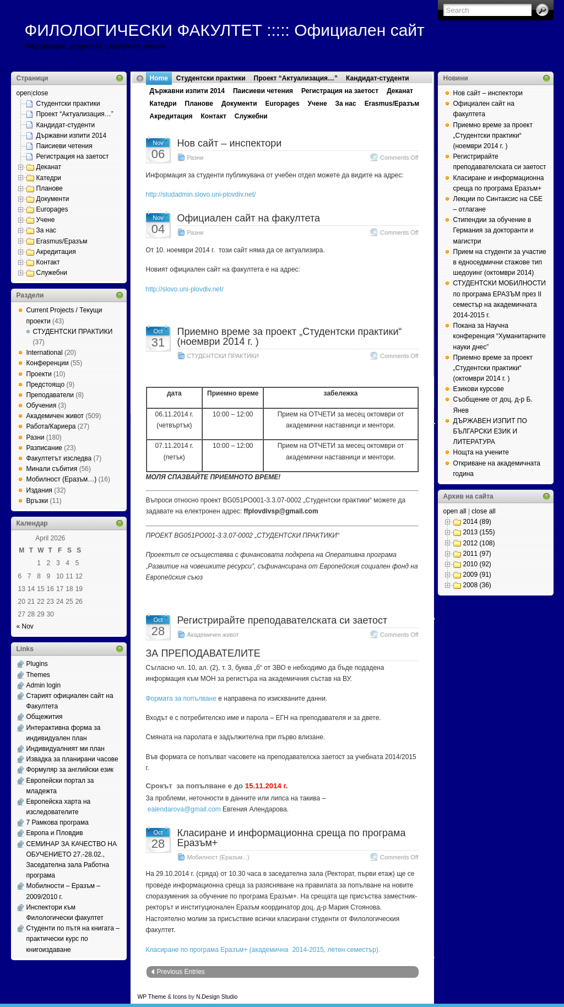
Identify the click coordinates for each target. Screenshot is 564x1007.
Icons (180, 997)
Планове (49, 188)
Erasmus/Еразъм (62, 241)
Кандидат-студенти (65, 125)
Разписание (44, 448)
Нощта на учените (481, 452)
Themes (38, 675)
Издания (39, 490)
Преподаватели (50, 395)
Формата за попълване (181, 698)
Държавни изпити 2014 (71, 135)
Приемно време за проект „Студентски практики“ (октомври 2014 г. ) (493, 368)
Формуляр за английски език (70, 769)
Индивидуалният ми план (65, 748)
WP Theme (152, 997)
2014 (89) (477, 522)
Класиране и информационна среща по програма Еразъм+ (291, 837)
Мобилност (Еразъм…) (61, 479)
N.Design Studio (216, 997)
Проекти (39, 374)
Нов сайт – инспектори (229, 143)
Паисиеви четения (64, 146)
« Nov (25, 626)
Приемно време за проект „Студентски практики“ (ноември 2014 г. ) (289, 336)
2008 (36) (477, 585)
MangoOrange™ (301, 997)
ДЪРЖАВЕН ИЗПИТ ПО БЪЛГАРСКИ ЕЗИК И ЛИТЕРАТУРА (490, 431)
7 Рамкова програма (57, 822)
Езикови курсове (478, 389)
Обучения (41, 405)
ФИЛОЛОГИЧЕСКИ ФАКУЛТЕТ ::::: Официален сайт (225, 30)
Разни (35, 437)
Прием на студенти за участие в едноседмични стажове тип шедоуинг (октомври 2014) (499, 262)
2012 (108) (479, 543)
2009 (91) (477, 574)
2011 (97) (477, 553)
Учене (45, 220)
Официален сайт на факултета (248, 218)
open (24, 93)
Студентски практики (68, 103)
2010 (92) (477, 564)
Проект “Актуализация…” (74, 114)
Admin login (43, 685)
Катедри (49, 178)
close (40, 93)
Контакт (48, 262)
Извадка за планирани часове (72, 759)
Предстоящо (45, 384)
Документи (52, 199)
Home (159, 78)
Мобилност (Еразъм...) (218, 857)
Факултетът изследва (59, 458)
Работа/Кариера (51, 426)
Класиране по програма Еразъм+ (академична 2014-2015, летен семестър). (263, 950)
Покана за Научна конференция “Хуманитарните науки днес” (499, 336)
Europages (52, 209)
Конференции (47, 363)
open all (455, 511)
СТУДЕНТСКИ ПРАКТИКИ (73, 331)
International (44, 352)
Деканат (49, 167)
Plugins (37, 664)
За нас (46, 230)
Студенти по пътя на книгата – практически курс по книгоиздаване (73, 938)
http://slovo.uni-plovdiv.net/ (185, 289)
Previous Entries (181, 972)
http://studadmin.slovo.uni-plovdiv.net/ (201, 194)
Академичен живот (55, 416)
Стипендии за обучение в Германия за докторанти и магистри (493, 230)
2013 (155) (479, 532)
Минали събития (52, 469)
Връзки (37, 501)
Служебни (52, 273)
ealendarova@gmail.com (184, 809)
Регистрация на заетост (72, 156)
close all (483, 511)
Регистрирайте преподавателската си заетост (282, 620)
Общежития (44, 717)
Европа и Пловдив (54, 833)
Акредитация (56, 252)
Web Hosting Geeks (388, 997)
